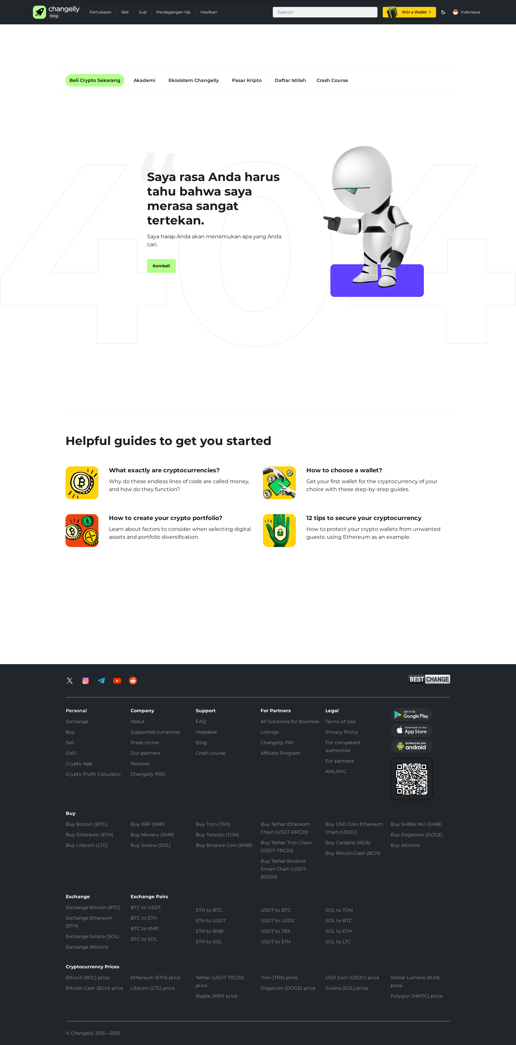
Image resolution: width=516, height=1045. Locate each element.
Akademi (144, 80)
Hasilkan (208, 12)
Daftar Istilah (290, 80)
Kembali (161, 265)
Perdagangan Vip (173, 12)
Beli (125, 12)
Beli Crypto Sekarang (94, 80)
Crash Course (332, 80)
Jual (142, 12)
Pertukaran (101, 12)
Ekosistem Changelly (193, 80)
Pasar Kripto (247, 80)
